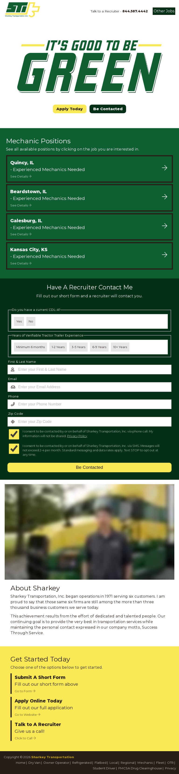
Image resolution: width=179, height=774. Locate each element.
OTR (170, 762)
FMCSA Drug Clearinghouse (140, 768)
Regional (127, 762)
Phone (13, 396)
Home (20, 762)
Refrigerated (82, 762)
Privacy (170, 768)
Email (12, 379)
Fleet (160, 762)
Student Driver (104, 768)
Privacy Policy (77, 436)
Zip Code (15, 413)
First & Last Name (22, 361)
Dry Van (34, 762)
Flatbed (101, 762)
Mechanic (145, 762)
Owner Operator (56, 762)
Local (114, 762)
